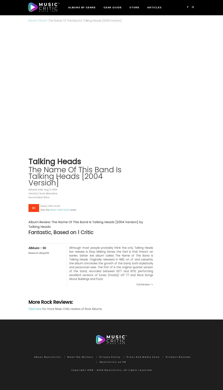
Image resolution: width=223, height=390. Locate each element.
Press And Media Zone (143, 357)
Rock (42, 20)
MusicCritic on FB (113, 362)
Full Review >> (144, 284)
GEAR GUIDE (112, 7)
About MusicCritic (47, 357)
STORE (134, 7)
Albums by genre (82, 7)
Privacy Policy (109, 357)
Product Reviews (178, 357)
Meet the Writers (80, 357)
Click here (35, 309)
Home (32, 20)
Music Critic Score (60, 209)
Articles (154, 7)
